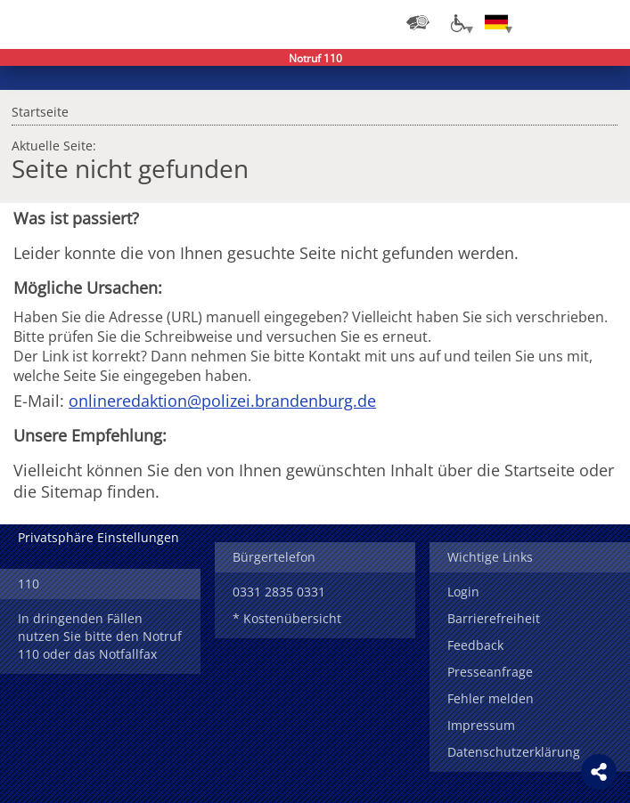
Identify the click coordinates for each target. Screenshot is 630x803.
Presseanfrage (490, 671)
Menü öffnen (603, 22)
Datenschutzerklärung (513, 751)
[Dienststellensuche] (418, 22)
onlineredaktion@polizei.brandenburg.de (222, 400)
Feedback (475, 645)
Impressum (481, 725)
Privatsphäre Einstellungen (98, 537)
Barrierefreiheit (493, 618)
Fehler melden (490, 698)
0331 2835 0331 (279, 591)
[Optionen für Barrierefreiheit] (457, 22)
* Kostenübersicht (287, 618)
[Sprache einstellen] (496, 22)
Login (463, 591)
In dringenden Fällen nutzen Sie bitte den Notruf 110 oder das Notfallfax (100, 636)
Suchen (567, 22)
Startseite (40, 109)
